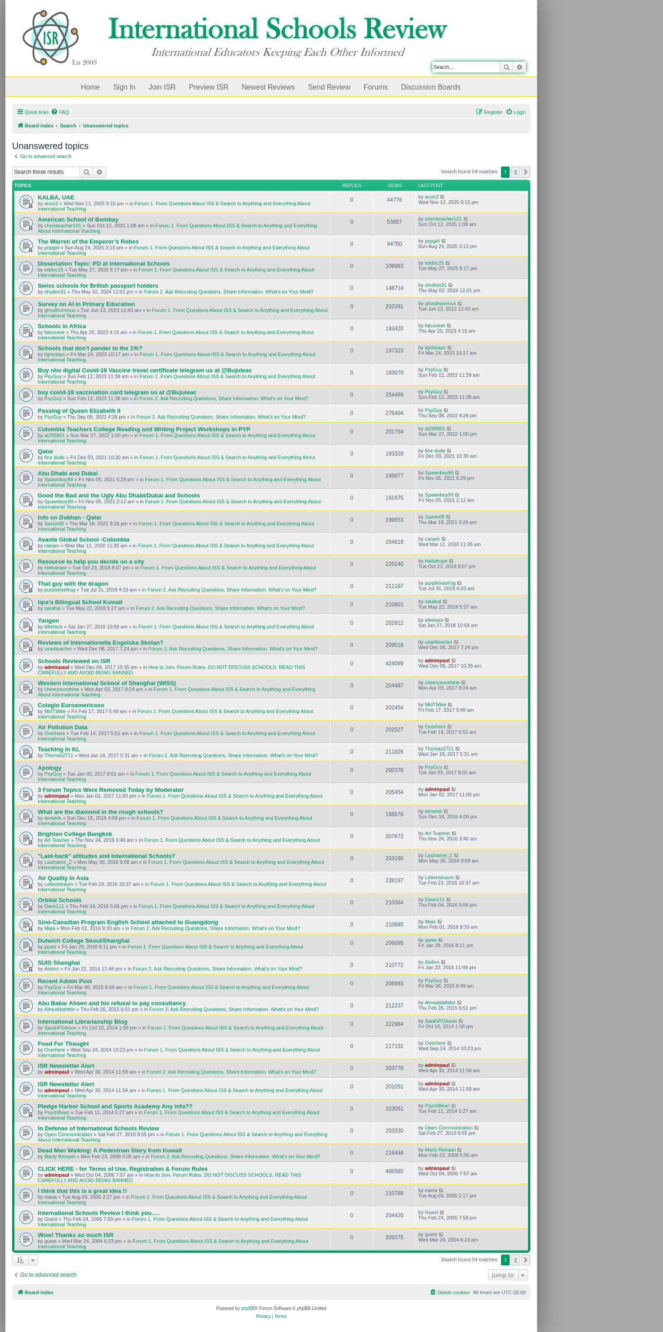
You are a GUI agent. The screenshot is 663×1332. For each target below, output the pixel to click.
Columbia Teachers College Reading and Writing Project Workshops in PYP (144, 429)
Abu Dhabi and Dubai (68, 473)
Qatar (45, 451)
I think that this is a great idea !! (82, 1191)
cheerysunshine (62, 689)
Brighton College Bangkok (75, 834)
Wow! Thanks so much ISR (75, 1235)
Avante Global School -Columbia (84, 539)
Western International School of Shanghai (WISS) (107, 683)
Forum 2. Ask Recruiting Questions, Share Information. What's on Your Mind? (229, 291)
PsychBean (57, 1112)
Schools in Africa (62, 326)
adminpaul (57, 667)
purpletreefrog (60, 589)
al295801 (55, 435)
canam (52, 545)
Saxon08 (54, 523)
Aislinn (52, 968)
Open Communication (68, 1134)
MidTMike (55, 711)
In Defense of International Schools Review (98, 1128)
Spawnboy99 (59, 479)
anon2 (51, 203)
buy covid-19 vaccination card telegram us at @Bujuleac (117, 392)
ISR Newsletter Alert (66, 1065)
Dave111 (54, 906)
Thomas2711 (59, 755)
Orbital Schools (59, 900)
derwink (53, 818)
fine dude (55, 457)
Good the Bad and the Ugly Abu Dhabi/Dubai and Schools (119, 495)
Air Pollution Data (63, 727)
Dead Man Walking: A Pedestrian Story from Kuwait (110, 1150)
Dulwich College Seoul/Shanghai (84, 940)
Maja (50, 928)
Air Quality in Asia (63, 878)
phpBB (248, 1308)
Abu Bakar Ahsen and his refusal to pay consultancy (112, 1003)
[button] (525, 172)
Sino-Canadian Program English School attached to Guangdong (128, 922)
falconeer (55, 332)
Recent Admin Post (65, 981)
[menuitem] (60, 112)
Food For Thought (63, 1043)
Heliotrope (56, 567)
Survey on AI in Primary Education (86, 304)
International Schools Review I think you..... (99, 1213)
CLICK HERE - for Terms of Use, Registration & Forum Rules (123, 1168)
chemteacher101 (63, 225)
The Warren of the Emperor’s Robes (88, 241)
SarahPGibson (61, 1027)
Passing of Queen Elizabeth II (79, 410)
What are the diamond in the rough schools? (100, 811)
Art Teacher (57, 840)
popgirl (52, 247)
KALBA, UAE (56, 197)
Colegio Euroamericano (71, 705)
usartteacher (58, 648)
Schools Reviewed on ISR (74, 661)
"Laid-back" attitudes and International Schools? (106, 856)
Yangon (48, 620)
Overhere (55, 733)
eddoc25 (54, 269)
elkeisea (54, 626)
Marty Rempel (60, 1156)
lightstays (55, 354)
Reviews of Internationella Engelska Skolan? (100, 642)
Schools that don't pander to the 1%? (90, 348)
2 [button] (515, 172)
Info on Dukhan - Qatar (70, 517)
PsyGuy (53, 376)
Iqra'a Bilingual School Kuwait (80, 602)
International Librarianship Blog (82, 1021)
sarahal (53, 608)
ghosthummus (60, 310)
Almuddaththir (60, 1009)
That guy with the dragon (73, 583)
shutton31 (55, 291)
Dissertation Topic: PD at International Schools (104, 263)
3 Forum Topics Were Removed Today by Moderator (111, 789)
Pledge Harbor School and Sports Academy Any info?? (115, 1106)
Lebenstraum (59, 884)
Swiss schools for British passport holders (98, 285)
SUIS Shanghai (59, 962)
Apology (50, 767)
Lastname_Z (58, 862)
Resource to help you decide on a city (91, 561)
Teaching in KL (59, 749)
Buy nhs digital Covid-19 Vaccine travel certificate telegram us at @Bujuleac (145, 370)
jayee (50, 946)
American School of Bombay (78, 219)
